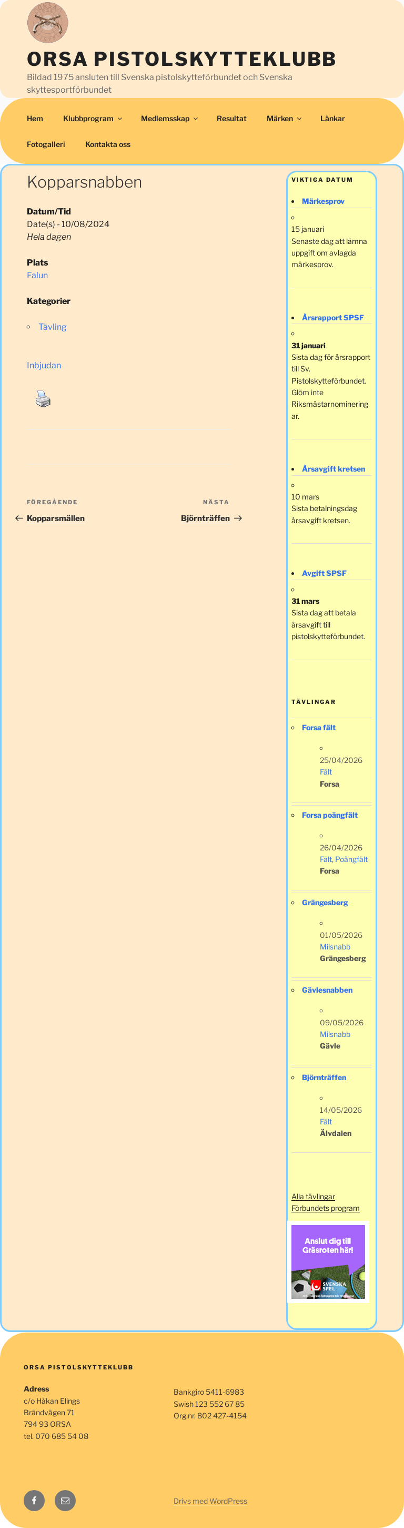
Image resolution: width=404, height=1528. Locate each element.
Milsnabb (335, 946)
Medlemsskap (170, 118)
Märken (285, 118)
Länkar (332, 118)
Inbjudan (44, 365)
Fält (326, 771)
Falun (37, 275)
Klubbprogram (93, 118)
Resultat (232, 118)
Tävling (52, 327)
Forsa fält (319, 727)
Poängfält (351, 859)
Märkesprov (323, 201)
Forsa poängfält (330, 814)
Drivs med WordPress (210, 1500)
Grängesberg (325, 902)
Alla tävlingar (313, 1196)
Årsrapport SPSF (333, 317)
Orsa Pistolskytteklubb (182, 59)
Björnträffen (324, 1077)
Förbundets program (325, 1207)
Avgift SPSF (324, 573)
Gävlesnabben (327, 989)
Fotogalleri (46, 144)
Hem (35, 118)
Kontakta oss (107, 144)
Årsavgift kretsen (333, 468)
